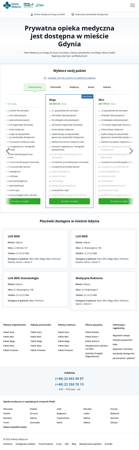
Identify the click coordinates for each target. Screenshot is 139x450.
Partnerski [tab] (56, 87)
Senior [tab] (91, 87)
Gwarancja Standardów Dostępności (91, 14)
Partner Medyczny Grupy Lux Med (49, 14)
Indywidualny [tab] (35, 87)
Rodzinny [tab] (74, 87)
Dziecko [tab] (107, 87)
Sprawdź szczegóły (69, 201)
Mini (101, 99)
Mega (52, 99)
